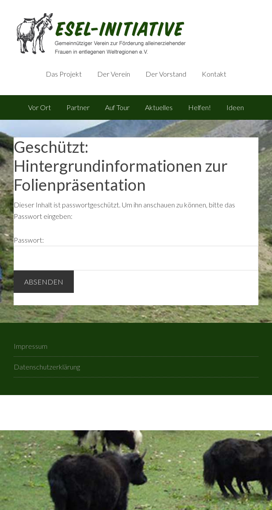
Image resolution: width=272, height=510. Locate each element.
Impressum (30, 346)
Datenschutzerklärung (47, 366)
